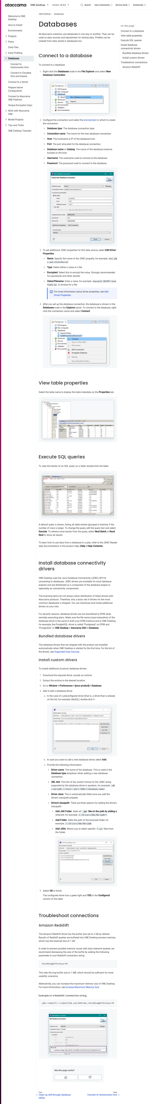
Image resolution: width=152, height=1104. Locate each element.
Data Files (13, 47)
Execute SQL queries (131, 40)
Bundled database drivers (136, 53)
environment (90, 120)
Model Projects (15, 119)
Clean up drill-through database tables (55, 1096)
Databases (13, 58)
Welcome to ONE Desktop (16, 18)
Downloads (139, 5)
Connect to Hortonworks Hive (19, 66)
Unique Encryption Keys (20, 105)
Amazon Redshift (131, 67)
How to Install (15, 25)
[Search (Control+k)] (85, 5)
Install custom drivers (133, 57)
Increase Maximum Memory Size (82, 987)
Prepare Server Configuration (15, 89)
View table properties (131, 35)
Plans (11, 41)
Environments (15, 30)
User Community (103, 5)
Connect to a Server (18, 82)
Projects (12, 36)
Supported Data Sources (66, 651)
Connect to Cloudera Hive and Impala (20, 74)
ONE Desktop (45, 14)
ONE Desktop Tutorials (19, 130)
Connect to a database (132, 31)
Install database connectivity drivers (131, 47)
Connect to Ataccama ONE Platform (19, 98)
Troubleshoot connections (134, 62)
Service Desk (123, 5)
